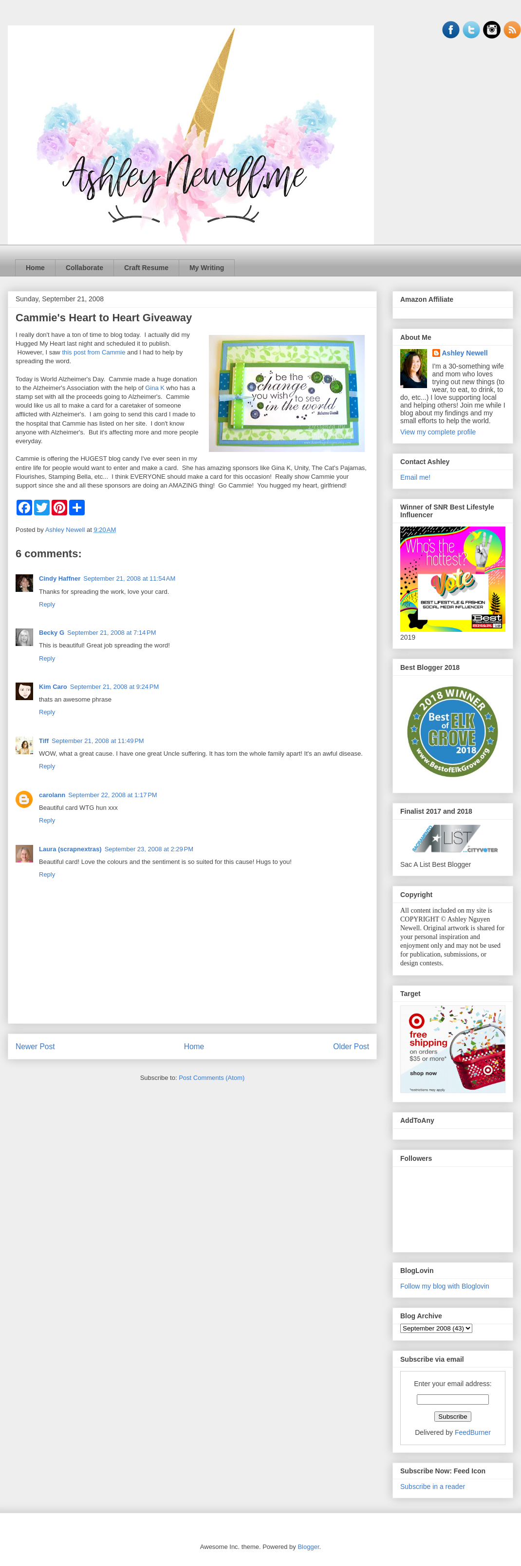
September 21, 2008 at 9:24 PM (114, 686)
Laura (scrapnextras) (70, 849)
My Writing (206, 268)
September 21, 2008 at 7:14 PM (111, 632)
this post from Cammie (93, 352)
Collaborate (84, 268)
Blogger (308, 1546)
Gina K (155, 388)
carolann (52, 795)
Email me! (415, 477)
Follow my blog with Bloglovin (444, 1286)
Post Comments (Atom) (211, 1077)
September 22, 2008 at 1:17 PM (112, 795)
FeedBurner (473, 1432)
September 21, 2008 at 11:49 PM (98, 740)
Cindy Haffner (59, 578)
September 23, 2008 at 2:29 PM (149, 849)
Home (35, 268)
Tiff (44, 740)
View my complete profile (438, 432)
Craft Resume (146, 268)
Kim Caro (53, 686)
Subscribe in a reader (432, 1486)
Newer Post (35, 1046)
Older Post (351, 1046)
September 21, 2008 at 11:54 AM (129, 578)
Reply (47, 604)
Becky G (51, 632)
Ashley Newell (465, 353)
